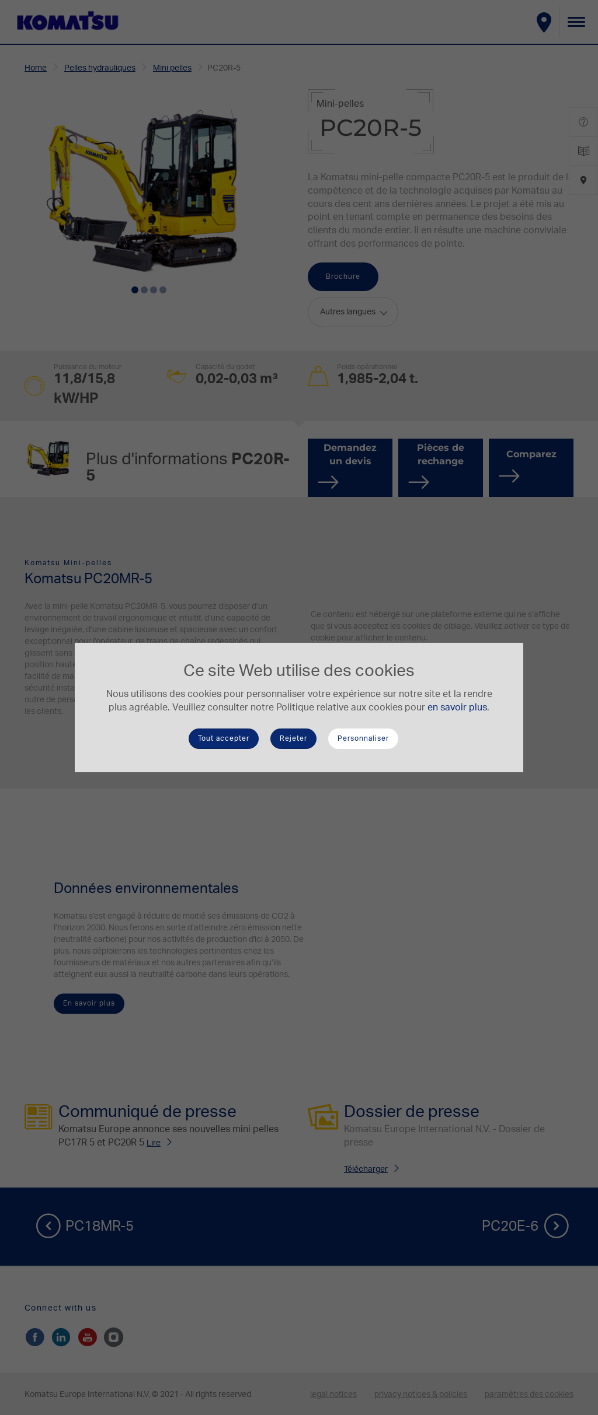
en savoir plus (457, 707)
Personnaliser (363, 738)
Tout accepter (223, 738)
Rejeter (293, 738)
